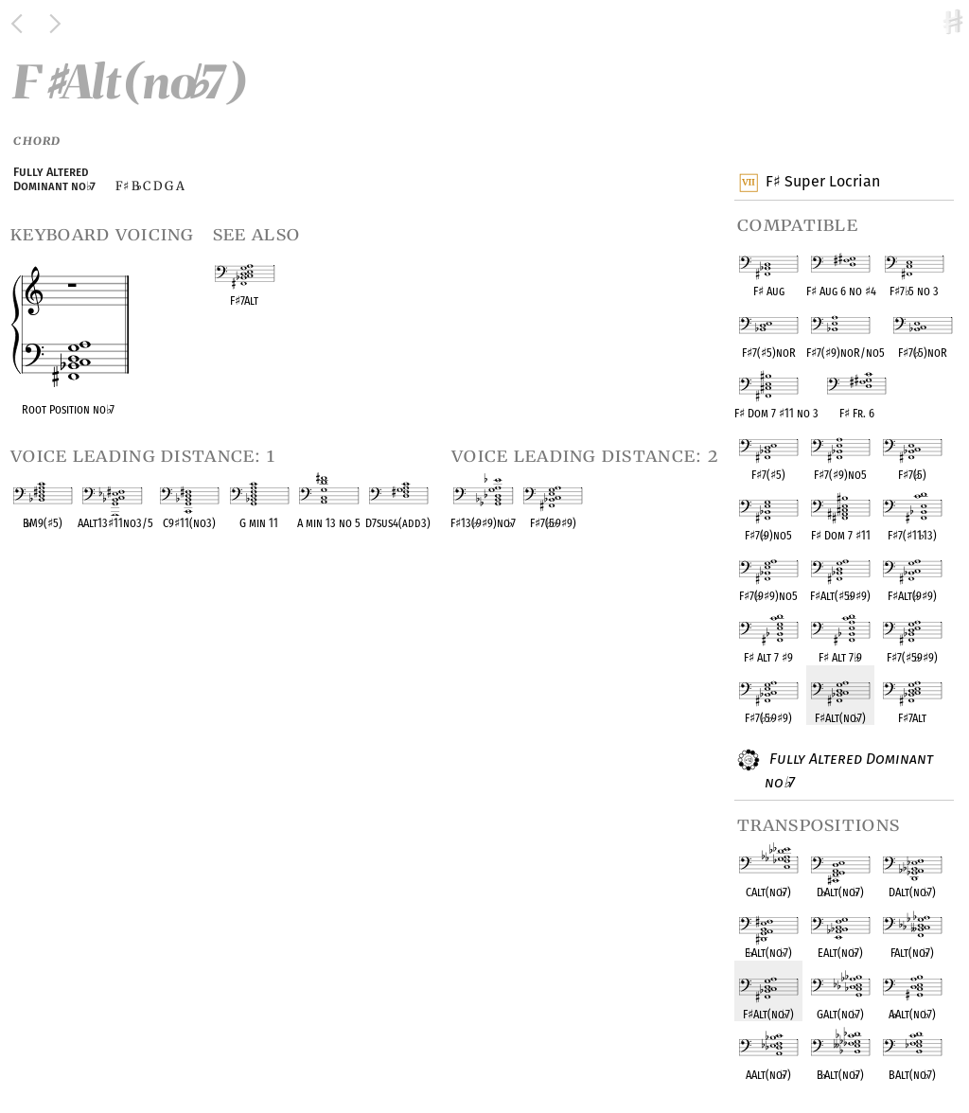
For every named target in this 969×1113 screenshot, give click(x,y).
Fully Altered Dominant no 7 (849, 770)
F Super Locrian (822, 182)
